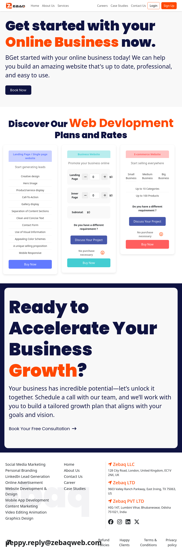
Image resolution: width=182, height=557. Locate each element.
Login (153, 6)
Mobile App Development (27, 500)
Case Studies (119, 6)
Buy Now (30, 264)
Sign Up (169, 6)
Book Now (18, 90)
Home (35, 6)
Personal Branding (21, 470)
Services (63, 6)
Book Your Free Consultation (43, 429)
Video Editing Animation (26, 512)
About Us (48, 6)
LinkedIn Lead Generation (27, 476)
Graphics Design (19, 518)
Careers (102, 6)
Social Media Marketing (25, 464)
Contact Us (138, 6)
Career (69, 482)
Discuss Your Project (89, 240)
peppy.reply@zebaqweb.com (54, 542)
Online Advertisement (24, 482)
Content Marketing (21, 506)
